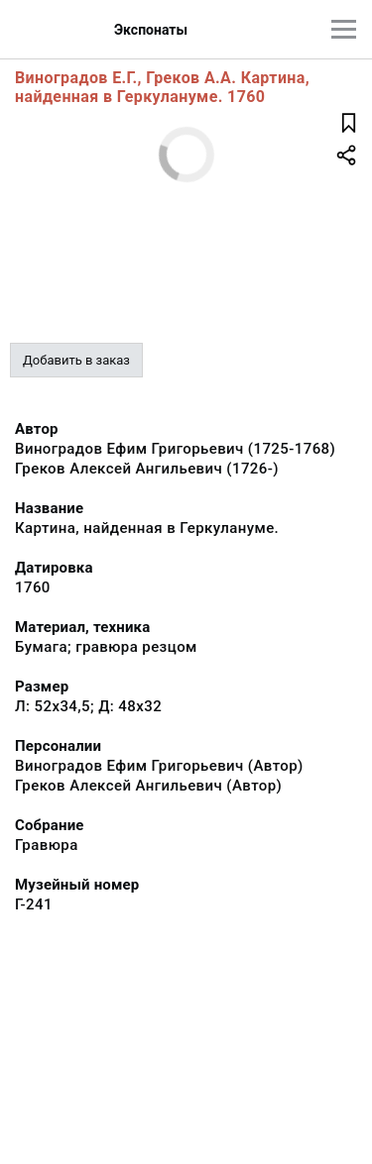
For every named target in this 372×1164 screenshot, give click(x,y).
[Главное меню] (343, 29)
